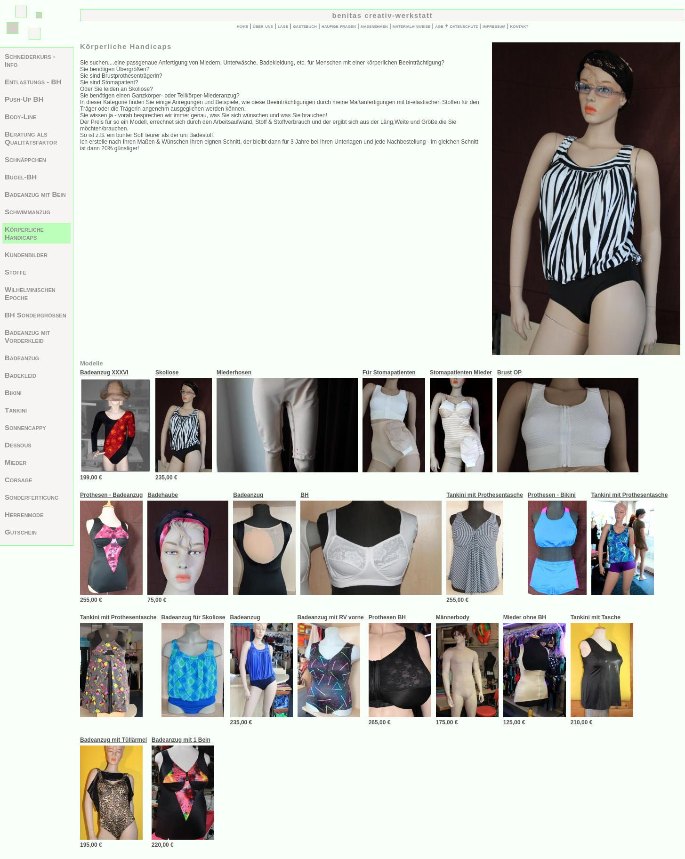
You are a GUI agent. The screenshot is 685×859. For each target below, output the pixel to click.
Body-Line (20, 117)
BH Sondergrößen (35, 315)
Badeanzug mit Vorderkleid (27, 336)
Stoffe (15, 272)
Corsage (18, 480)
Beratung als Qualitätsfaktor (31, 138)
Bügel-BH (21, 177)
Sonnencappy (25, 427)
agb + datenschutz (456, 26)
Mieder (15, 462)
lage (283, 26)
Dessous (18, 445)
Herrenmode (24, 515)
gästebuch (305, 26)
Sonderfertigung (32, 497)
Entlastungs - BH (33, 82)
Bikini (13, 393)
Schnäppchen (25, 159)
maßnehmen (374, 26)
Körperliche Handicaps (24, 233)
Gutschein (21, 532)
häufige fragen (339, 26)
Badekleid (20, 375)
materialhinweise (411, 26)
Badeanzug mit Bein (35, 194)
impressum (494, 26)
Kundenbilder (26, 255)
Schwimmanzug (27, 212)
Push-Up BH (24, 99)
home (242, 26)
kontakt (519, 26)
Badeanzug (22, 358)
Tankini (16, 410)
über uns (263, 26)
